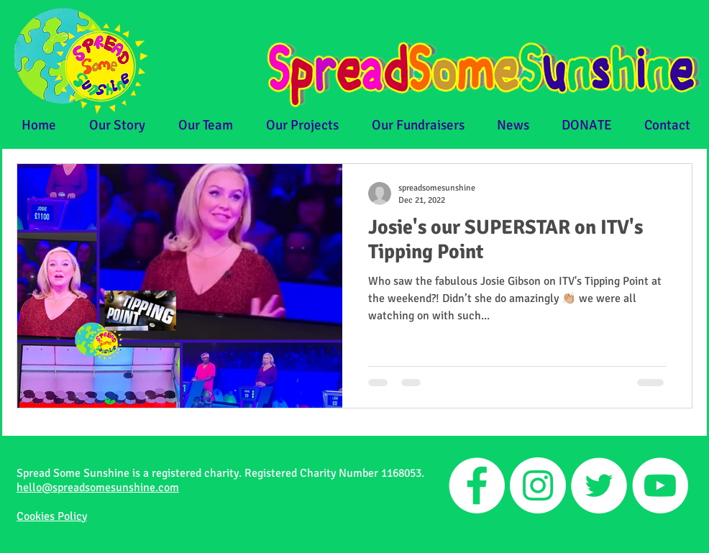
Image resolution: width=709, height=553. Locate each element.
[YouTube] (660, 485)
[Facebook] (477, 485)
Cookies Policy (52, 516)
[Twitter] (599, 485)
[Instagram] (538, 485)
